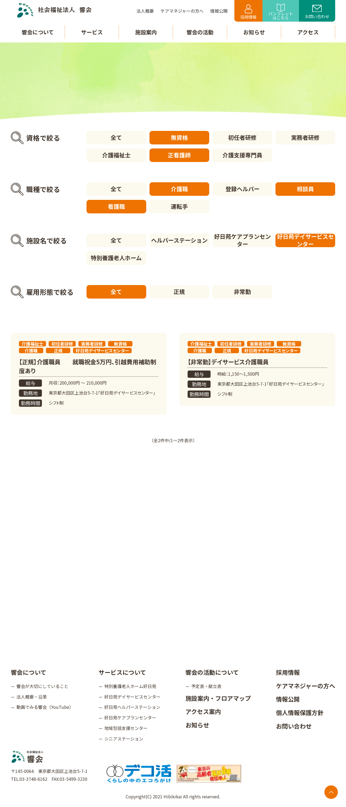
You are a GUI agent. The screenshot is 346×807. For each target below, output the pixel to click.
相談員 (305, 189)
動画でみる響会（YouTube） (45, 707)
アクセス (308, 32)
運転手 (179, 206)
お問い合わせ (317, 12)
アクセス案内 (203, 711)
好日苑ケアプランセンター (242, 240)
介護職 (179, 189)
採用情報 (248, 12)
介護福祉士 (116, 155)
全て (116, 137)
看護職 (116, 206)
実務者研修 (305, 137)
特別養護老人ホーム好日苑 (130, 686)
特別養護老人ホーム (116, 258)
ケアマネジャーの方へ (305, 685)
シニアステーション (123, 738)
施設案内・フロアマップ (218, 698)
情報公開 (288, 698)
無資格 (179, 137)
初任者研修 (242, 137)
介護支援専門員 (242, 155)
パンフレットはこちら (280, 12)
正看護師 (179, 155)
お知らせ (197, 724)
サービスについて (122, 672)
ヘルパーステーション (179, 240)
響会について (28, 672)
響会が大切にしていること (42, 686)
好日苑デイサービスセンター (305, 240)
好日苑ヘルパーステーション (132, 707)
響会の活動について (212, 672)
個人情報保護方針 (300, 712)
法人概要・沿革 (31, 696)
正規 (179, 291)
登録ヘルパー (242, 189)
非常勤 (242, 291)
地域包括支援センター (126, 728)
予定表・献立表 (206, 686)
